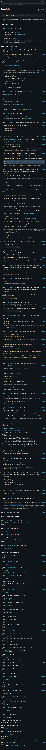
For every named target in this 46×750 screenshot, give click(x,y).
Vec (24, 68)
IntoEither (12, 630)
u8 (14, 76)
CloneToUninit (13, 575)
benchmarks (7, 68)
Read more (36, 72)
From (9, 619)
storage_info (8, 453)
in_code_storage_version (12, 144)
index (5, 365)
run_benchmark (8, 75)
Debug (10, 113)
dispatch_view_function (11, 125)
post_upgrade (8, 221)
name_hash (7, 376)
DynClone (11, 589)
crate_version (8, 387)
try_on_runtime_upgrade (11, 351)
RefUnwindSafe (12, 523)
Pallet (43, 2)
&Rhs (17, 415)
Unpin (9, 540)
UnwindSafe (11, 545)
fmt (5, 116)
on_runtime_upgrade (10, 203)
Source (3, 11)
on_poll (6, 198)
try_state (7, 210)
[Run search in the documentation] (23, 4)
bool (18, 68)
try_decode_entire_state (12, 463)
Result (7, 85)
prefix (6, 493)
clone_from (7, 107)
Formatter (22, 116)
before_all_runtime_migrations (14, 54)
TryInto (26, 444)
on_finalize (8, 183)
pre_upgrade (8, 216)
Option (21, 432)
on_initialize (8, 176)
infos (5, 401)
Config (10, 28)
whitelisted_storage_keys (12, 502)
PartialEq (11, 408)
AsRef (9, 650)
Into (10, 437)
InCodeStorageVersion (12, 139)
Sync (8, 534)
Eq (8, 512)
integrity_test (9, 235)
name (5, 371)
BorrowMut (11, 567)
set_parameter (11, 31)
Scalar (9, 742)
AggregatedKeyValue (11, 428)
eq (4, 410)
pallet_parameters (6, 7)
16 (18, 376)
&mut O (12, 130)
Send (8, 528)
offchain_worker (9, 226)
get (5, 432)
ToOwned (10, 676)
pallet (12, 7)
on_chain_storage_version (12, 153)
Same (9, 662)
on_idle (6, 189)
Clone (10, 99)
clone (5, 101)
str (18, 371)
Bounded (8, 710)
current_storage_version (12, 158)
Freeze (9, 520)
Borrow (10, 561)
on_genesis (7, 281)
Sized (13, 559)
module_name (8, 381)
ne (4, 415)
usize (13, 365)
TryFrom (13, 685)
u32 (24, 78)
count (5, 396)
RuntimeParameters (20, 34)
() (11, 132)
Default (18, 65)
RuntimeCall (9, 94)
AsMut (15, 650)
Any (9, 556)
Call (16, 94)
